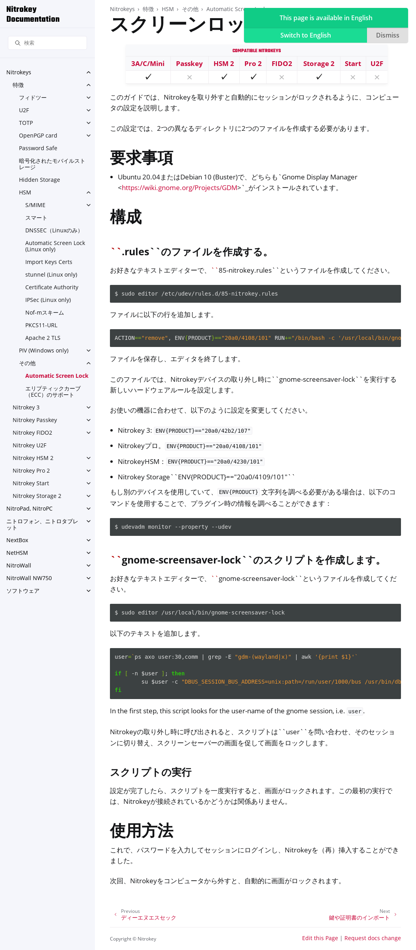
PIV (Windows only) (43, 350)
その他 (27, 363)
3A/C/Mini (148, 63)
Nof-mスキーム (44, 312)
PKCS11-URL (41, 325)
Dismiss (387, 35)
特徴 (18, 85)
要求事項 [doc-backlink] (141, 159)
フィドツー (33, 97)
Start (353, 63)
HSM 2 (224, 63)
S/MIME (35, 205)
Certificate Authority (51, 287)
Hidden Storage (39, 179)
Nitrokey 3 (26, 407)
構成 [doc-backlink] (126, 218)
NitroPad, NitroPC (29, 508)
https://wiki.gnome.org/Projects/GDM (179, 187)
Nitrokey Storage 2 (37, 496)
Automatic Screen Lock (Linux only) (55, 246)
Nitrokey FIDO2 (32, 432)
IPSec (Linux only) (48, 299)
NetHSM (17, 552)
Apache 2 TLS (43, 337)
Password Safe (38, 148)
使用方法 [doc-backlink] (141, 832)
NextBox (17, 540)
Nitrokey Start (31, 483)
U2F (24, 110)
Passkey (189, 63)
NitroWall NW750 (29, 578)
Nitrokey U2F (29, 445)
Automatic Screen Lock (57, 375)
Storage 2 (319, 63)
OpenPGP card (38, 135)
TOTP (26, 122)
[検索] (47, 42)
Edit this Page (320, 938)
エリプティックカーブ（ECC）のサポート (53, 391)
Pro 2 (253, 63)
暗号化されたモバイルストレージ (52, 164)
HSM (25, 192)
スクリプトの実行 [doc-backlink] (150, 771)
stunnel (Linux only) (51, 274)
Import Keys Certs (48, 262)
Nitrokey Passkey (35, 420)
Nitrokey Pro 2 (31, 470)
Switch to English (305, 35)
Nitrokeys (18, 72)
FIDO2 (282, 63)
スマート (36, 217)
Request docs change (372, 938)
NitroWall (18, 565)
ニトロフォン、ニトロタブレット (42, 524)
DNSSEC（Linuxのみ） (54, 230)
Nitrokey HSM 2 (33, 458)
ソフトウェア (23, 590)
